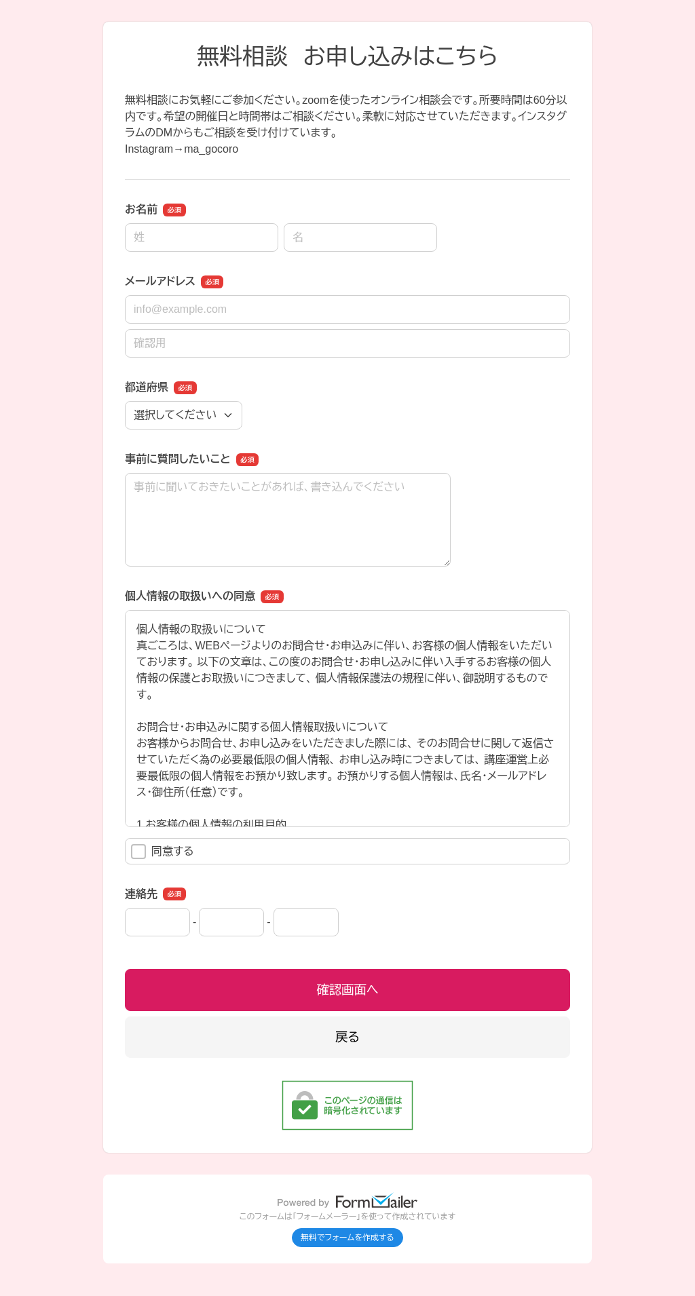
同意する (162, 851)
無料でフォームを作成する (347, 1237)
